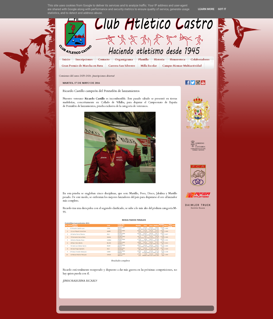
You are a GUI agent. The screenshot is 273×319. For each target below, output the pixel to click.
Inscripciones (84, 59)
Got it (222, 9)
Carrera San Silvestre (121, 65)
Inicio (66, 59)
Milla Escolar (149, 65)
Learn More (206, 9)
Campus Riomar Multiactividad (182, 65)
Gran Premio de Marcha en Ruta (82, 65)
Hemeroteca (177, 59)
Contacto (103, 59)
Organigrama (124, 59)
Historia (159, 59)
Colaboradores (200, 59)
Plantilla (143, 59)
